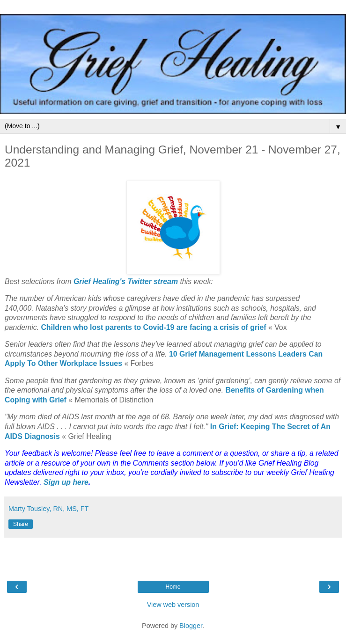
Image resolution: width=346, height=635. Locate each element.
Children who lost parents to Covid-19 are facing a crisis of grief (153, 327)
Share (20, 524)
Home (172, 587)
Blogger (190, 625)
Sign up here (66, 482)
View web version (173, 604)
